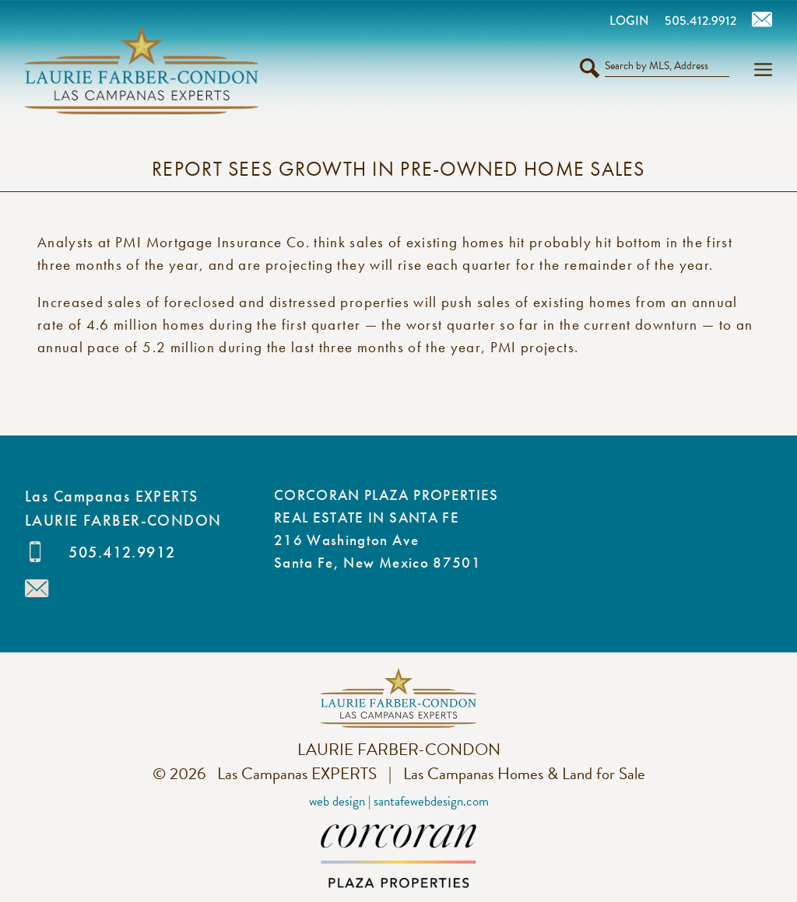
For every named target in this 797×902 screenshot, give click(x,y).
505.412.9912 (121, 552)
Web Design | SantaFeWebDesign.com (399, 801)
